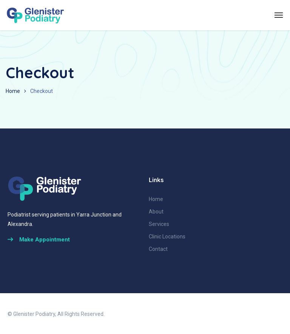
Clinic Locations (167, 236)
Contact (158, 249)
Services (159, 224)
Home (13, 91)
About (156, 212)
